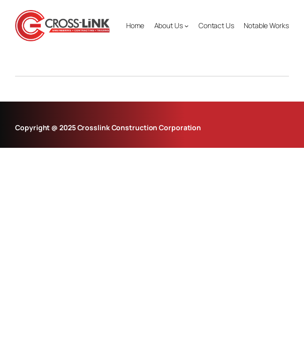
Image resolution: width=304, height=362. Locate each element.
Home (135, 25)
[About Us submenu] (186, 26)
